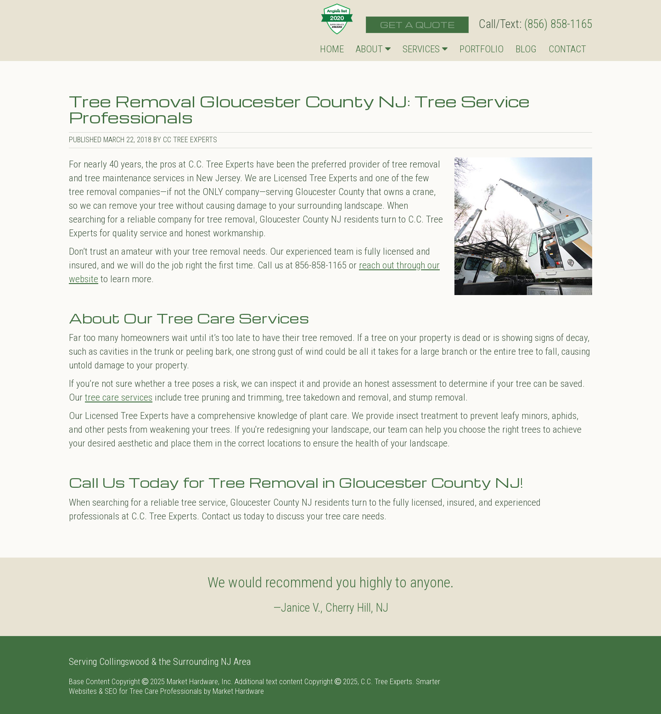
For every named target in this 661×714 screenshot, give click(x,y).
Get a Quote (417, 24)
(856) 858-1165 (558, 24)
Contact (567, 49)
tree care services (118, 397)
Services (425, 49)
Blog (526, 49)
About (373, 49)
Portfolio (481, 49)
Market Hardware (238, 691)
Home (332, 49)
